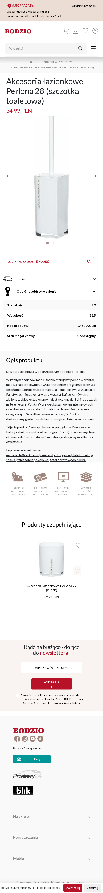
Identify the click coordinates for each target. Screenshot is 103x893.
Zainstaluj (73, 888)
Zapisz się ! (51, 684)
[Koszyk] (66, 31)
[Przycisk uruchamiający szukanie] (80, 48)
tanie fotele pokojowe (32, 460)
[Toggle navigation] (93, 48)
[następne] (95, 176)
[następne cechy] (91, 480)
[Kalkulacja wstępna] (76, 31)
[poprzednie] (7, 176)
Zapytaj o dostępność (28, 261)
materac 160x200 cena (22, 455)
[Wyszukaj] (42, 48)
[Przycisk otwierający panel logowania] (95, 31)
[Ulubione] (85, 31)
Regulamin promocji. (83, 5)
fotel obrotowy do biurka (68, 460)
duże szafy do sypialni (55, 455)
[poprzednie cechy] (12, 480)
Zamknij (92, 888)
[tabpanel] (51, 177)
